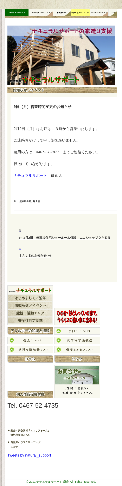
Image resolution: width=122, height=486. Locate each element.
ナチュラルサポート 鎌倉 (52, 481)
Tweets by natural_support (29, 455)
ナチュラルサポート (30, 175)
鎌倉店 (36, 201)
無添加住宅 (25, 201)
